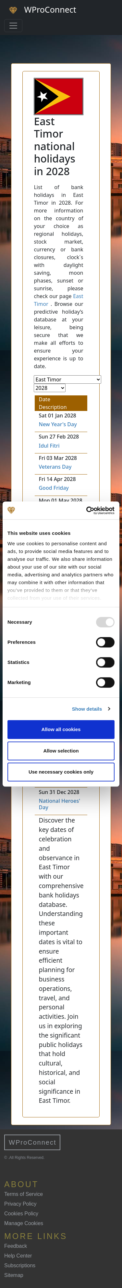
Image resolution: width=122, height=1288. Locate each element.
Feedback (15, 1246)
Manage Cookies (23, 1223)
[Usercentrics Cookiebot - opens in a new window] (87, 510)
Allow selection (61, 750)
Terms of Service (23, 1194)
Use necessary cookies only (61, 772)
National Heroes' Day (59, 804)
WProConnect (32, 1142)
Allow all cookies (61, 729)
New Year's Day (58, 424)
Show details (87, 709)
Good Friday (53, 487)
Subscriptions (19, 1265)
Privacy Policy (20, 1204)
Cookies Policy (21, 1213)
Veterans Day (55, 466)
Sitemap (13, 1275)
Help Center (18, 1255)
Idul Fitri (49, 445)
